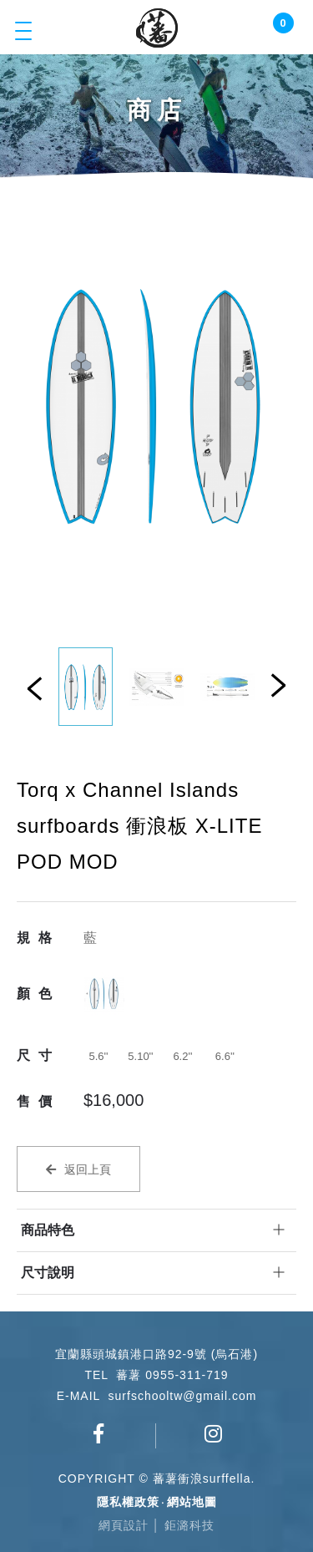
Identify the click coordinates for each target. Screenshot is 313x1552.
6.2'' (182, 1056)
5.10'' (140, 1056)
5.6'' (98, 1056)
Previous (35, 688)
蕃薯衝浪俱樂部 (98, 1433)
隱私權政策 (128, 1502)
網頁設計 (123, 1525)
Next (278, 685)
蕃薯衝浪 (157, 28)
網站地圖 (192, 1502)
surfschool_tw (213, 1433)
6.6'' (225, 1056)
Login (253, 30)
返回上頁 (87, 1169)
